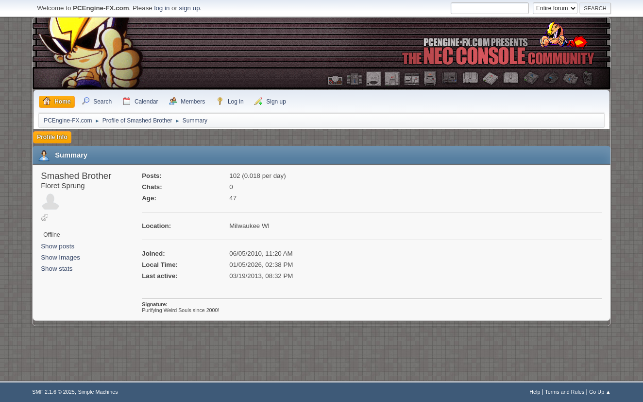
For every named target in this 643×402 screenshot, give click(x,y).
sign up (189, 8)
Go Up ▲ (600, 392)
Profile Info (52, 137)
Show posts (57, 246)
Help (534, 392)
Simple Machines (98, 392)
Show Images (60, 257)
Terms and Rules (564, 392)
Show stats (56, 268)
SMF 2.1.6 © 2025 (53, 392)
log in (161, 8)
